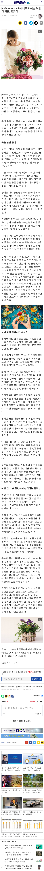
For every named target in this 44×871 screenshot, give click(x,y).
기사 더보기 (13, 743)
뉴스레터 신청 (37, 679)
